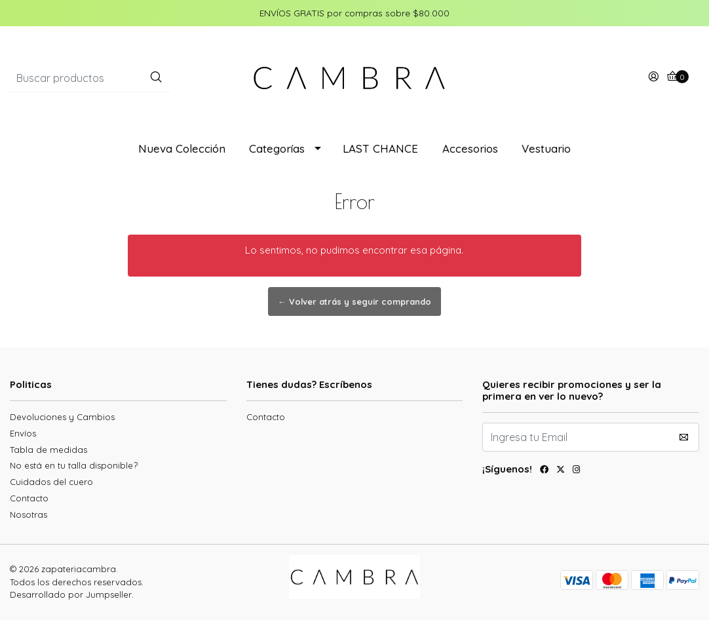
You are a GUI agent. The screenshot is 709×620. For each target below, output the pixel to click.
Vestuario (546, 148)
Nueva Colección (181, 148)
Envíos (23, 433)
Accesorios (470, 148)
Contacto (29, 498)
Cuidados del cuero (51, 481)
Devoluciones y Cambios (62, 417)
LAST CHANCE (380, 148)
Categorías (277, 148)
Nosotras (28, 514)
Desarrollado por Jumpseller (71, 594)
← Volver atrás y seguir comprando (354, 301)
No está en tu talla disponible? (74, 465)
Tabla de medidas (48, 449)
